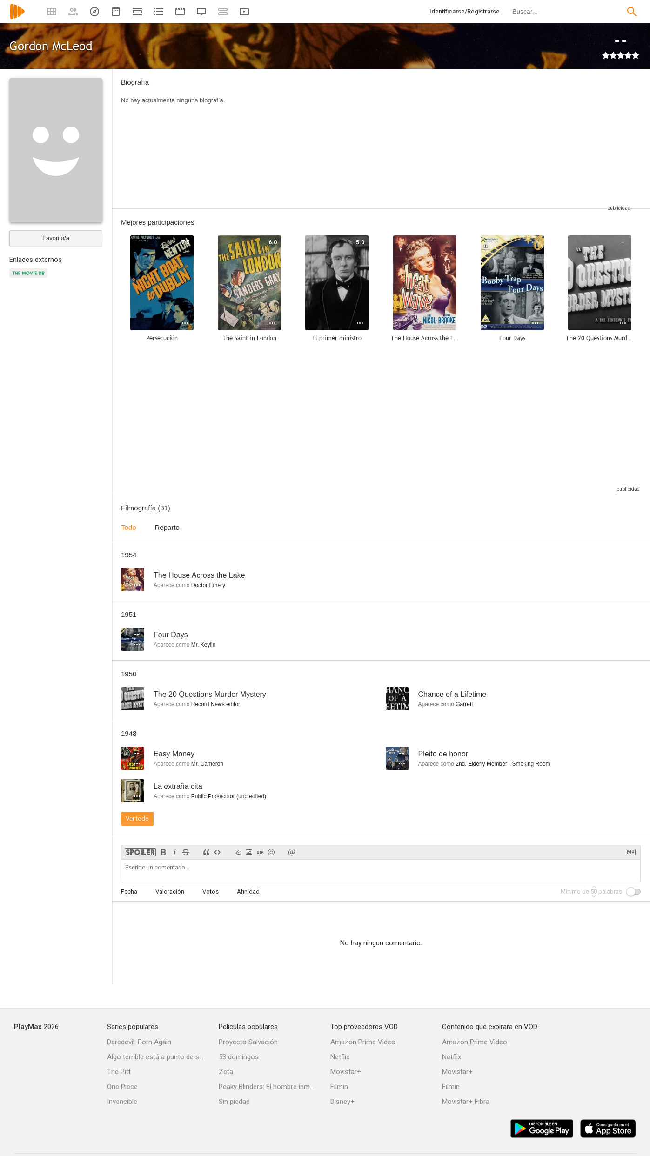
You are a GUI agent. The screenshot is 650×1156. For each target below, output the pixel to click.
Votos (210, 891)
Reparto (167, 527)
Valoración (169, 891)
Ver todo (137, 818)
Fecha (129, 891)
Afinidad (248, 891)
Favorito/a (55, 237)
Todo (128, 527)
